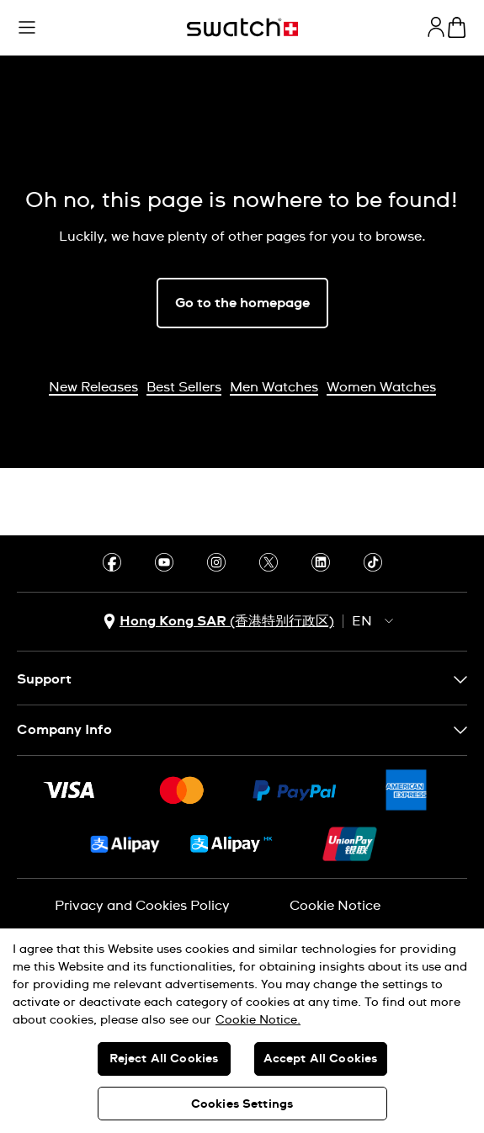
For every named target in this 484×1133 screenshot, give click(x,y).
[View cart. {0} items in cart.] (456, 27)
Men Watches (274, 387)
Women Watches (381, 387)
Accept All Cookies (320, 1059)
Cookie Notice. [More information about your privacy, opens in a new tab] (258, 1020)
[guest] (436, 27)
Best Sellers (183, 387)
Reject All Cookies (164, 1059)
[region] (242, 1030)
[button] (27, 28)
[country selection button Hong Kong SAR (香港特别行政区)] (219, 622)
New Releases (93, 387)
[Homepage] (242, 27)
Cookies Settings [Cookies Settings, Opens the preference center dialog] (242, 1104)
